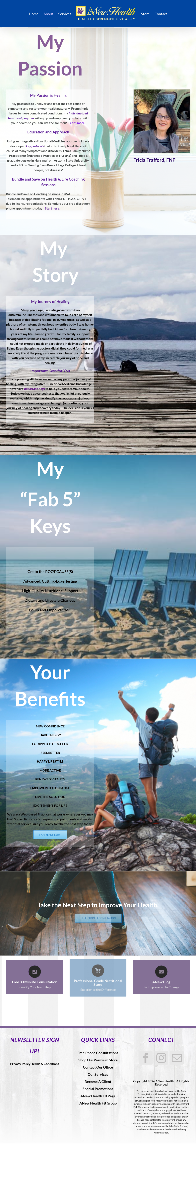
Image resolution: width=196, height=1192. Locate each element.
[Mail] (177, 1058)
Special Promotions (98, 1089)
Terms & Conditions (45, 1064)
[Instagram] (161, 1058)
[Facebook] (146, 1058)
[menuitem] (36, 13)
